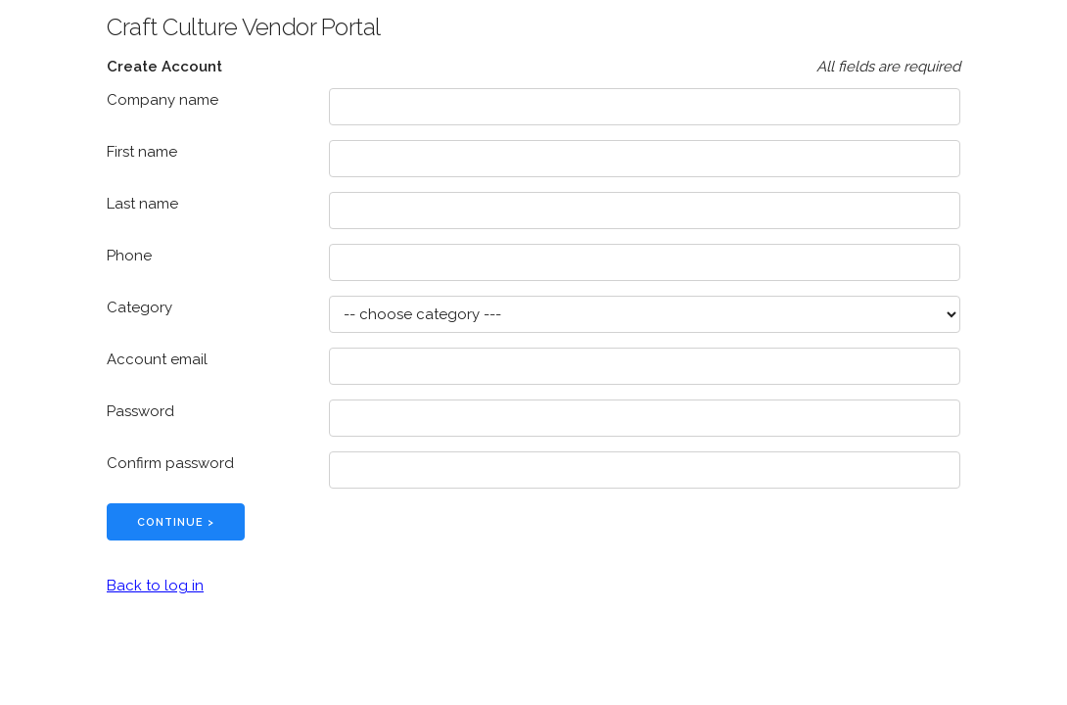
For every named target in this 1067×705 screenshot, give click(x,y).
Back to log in (155, 585)
